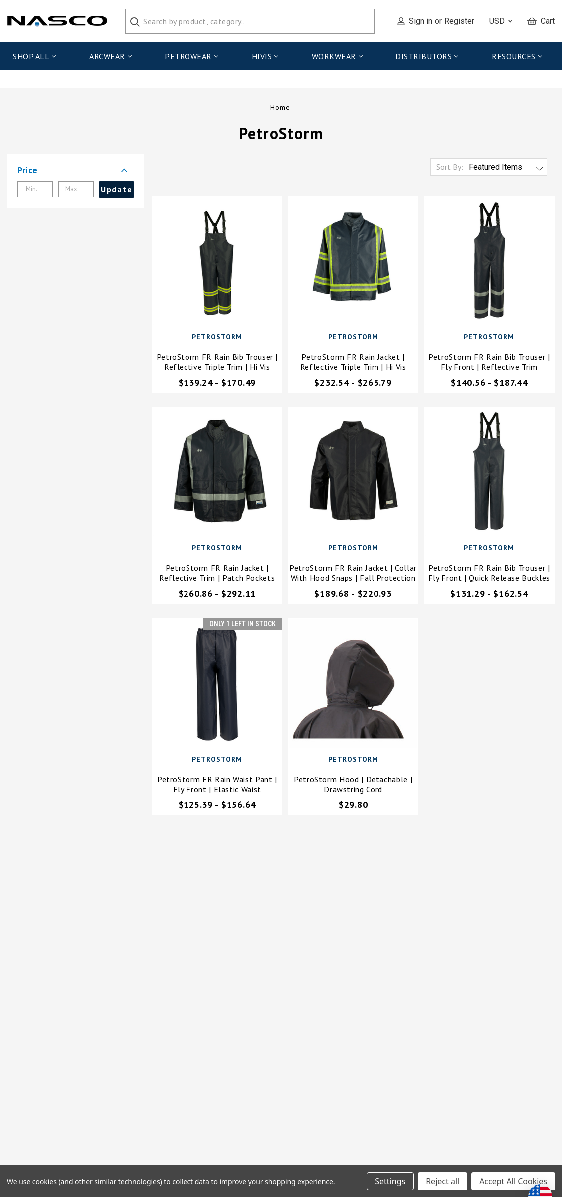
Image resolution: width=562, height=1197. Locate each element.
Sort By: (449, 169)
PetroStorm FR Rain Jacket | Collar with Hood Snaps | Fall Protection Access (353, 575)
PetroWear (191, 56)
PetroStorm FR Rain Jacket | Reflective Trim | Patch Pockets (217, 575)
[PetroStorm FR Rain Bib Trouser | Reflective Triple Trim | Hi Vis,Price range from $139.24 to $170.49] (217, 263)
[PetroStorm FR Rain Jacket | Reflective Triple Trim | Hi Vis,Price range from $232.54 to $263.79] (353, 263)
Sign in (420, 21)
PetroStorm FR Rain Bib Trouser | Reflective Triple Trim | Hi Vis (217, 364)
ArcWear (110, 56)
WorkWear (337, 56)
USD (500, 21)
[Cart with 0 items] (541, 21)
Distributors (426, 56)
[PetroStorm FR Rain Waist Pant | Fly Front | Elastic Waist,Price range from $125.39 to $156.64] (217, 685)
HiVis (265, 56)
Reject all (442, 1181)
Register (459, 21)
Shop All (34, 56)
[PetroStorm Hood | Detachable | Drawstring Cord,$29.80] (353, 685)
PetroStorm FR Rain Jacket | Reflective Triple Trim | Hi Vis (353, 364)
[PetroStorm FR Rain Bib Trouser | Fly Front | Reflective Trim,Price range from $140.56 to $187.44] (489, 263)
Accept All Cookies (513, 1181)
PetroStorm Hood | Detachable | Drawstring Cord (353, 786)
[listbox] (507, 169)
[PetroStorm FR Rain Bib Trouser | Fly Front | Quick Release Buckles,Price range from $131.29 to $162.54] (489, 474)
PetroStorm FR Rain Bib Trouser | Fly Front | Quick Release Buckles (489, 575)
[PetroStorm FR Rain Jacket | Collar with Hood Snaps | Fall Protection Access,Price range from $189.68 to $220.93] (353, 474)
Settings (390, 1181)
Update (117, 191)
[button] (75, 172)
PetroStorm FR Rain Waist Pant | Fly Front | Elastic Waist (217, 786)
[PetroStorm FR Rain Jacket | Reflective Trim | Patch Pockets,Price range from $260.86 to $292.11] (217, 474)
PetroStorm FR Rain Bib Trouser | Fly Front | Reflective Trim (489, 364)
